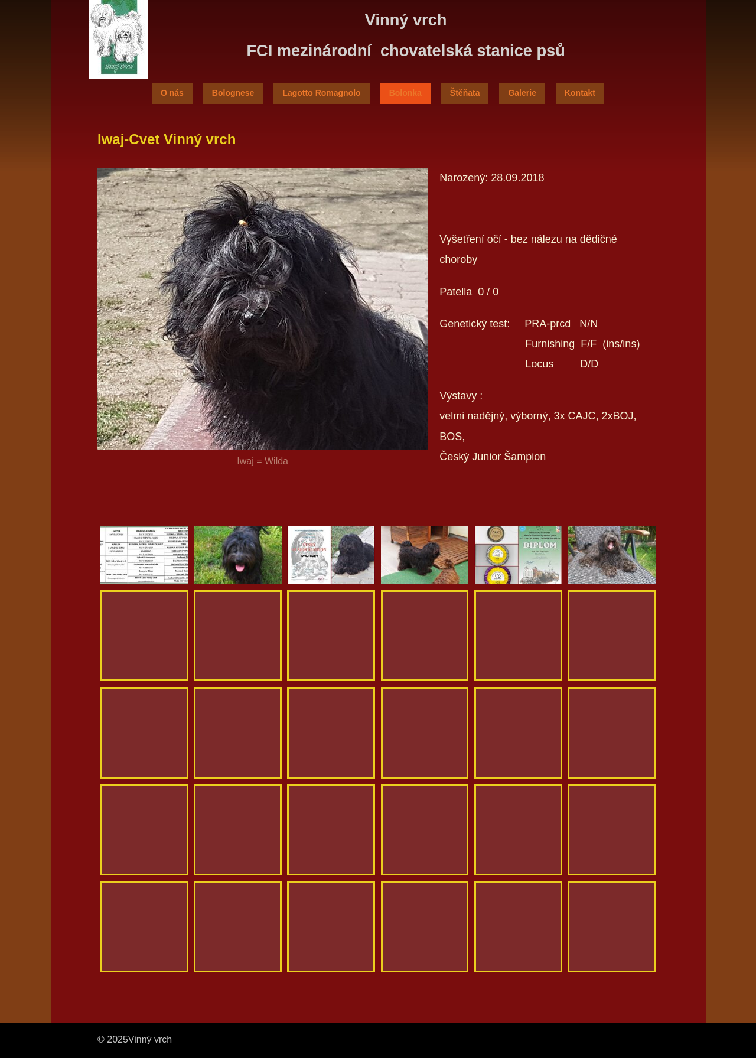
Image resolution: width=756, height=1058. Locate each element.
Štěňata (465, 92)
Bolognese (233, 92)
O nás (172, 92)
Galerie (522, 92)
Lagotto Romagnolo (321, 92)
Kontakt (580, 92)
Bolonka (405, 92)
